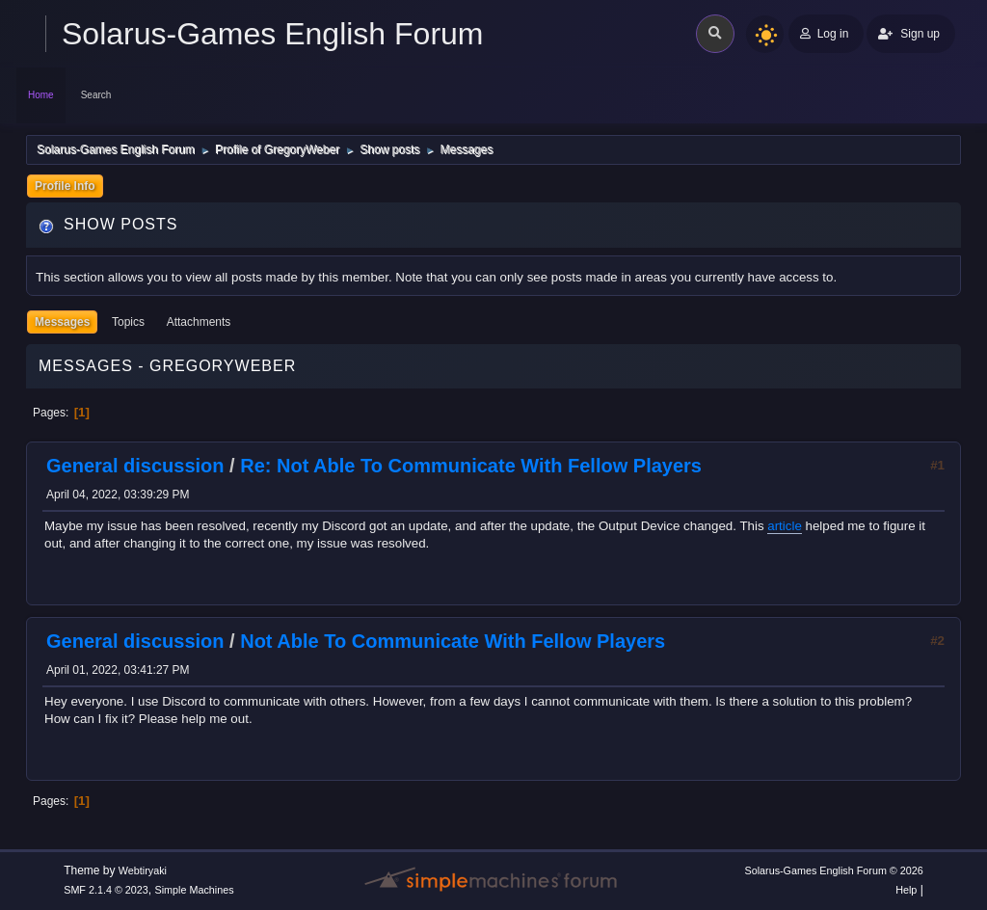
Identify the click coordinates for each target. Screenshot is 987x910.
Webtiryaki (143, 870)
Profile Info (65, 186)
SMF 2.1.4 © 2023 (106, 890)
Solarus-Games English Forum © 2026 (833, 870)
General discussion (135, 465)
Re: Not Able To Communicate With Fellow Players (471, 465)
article (784, 526)
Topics (128, 322)
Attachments (199, 322)
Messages (62, 322)
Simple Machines (194, 890)
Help (906, 890)
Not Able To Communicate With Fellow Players (452, 641)
